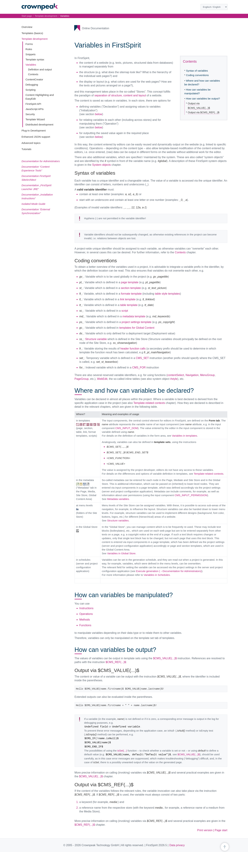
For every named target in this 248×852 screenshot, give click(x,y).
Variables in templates (184, 435)
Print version (205, 830)
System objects (101, 164)
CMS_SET (142, 358)
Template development (35, 38)
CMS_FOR (139, 367)
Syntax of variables (197, 70)
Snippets (30, 54)
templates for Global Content (136, 327)
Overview (27, 26)
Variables (30, 64)
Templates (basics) (32, 33)
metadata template (133, 316)
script (124, 310)
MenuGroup (207, 375)
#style (173, 378)
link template (128, 299)
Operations (86, 613)
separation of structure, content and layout (120, 95)
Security (30, 114)
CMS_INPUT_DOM (126, 428)
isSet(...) (122, 750)
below (98, 114)
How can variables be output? (203, 98)
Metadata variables (118, 499)
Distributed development (39, 124)
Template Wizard (35, 119)
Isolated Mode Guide (33, 203)
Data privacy (177, 845)
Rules (28, 49)
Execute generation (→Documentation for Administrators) (169, 571)
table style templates (167, 293)
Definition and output (40, 69)
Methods (84, 619)
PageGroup (82, 378)
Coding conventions (197, 75)
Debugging (31, 84)
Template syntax (34, 59)
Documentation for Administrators (41, 161)
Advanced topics (31, 142)
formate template (131, 293)
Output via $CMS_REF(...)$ (203, 112)
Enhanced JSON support (36, 136)
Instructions (86, 608)
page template (129, 282)
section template (131, 288)
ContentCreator (34, 79)
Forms (29, 44)
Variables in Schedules (157, 574)
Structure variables (118, 520)
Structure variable (96, 339)
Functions (85, 625)
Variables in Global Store (121, 553)
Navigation (192, 375)
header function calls (133, 348)
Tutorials (26, 149)
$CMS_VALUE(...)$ (165, 658)
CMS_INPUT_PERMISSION (191, 495)
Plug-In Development (34, 130)
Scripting (30, 89)
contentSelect (175, 375)
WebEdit (102, 378)
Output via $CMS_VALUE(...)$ (199, 105)
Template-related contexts (149, 402)
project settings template (136, 322)
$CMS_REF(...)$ (116, 662)
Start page (27, 16)
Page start (221, 830)
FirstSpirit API (33, 103)
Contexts (33, 74)
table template (129, 305)
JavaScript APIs (34, 109)
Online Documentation (95, 28)
